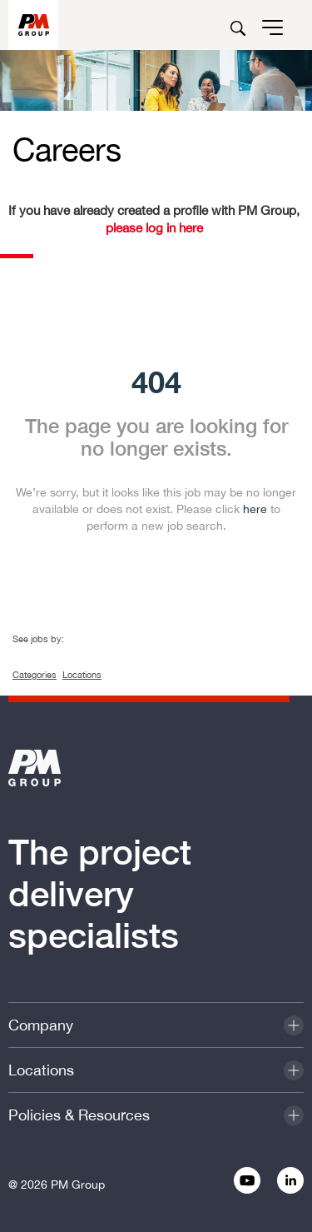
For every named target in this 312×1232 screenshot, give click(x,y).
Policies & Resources (79, 1115)
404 (156, 381)
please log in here (154, 228)
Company (40, 1025)
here (255, 509)
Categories (34, 675)
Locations (82, 675)
